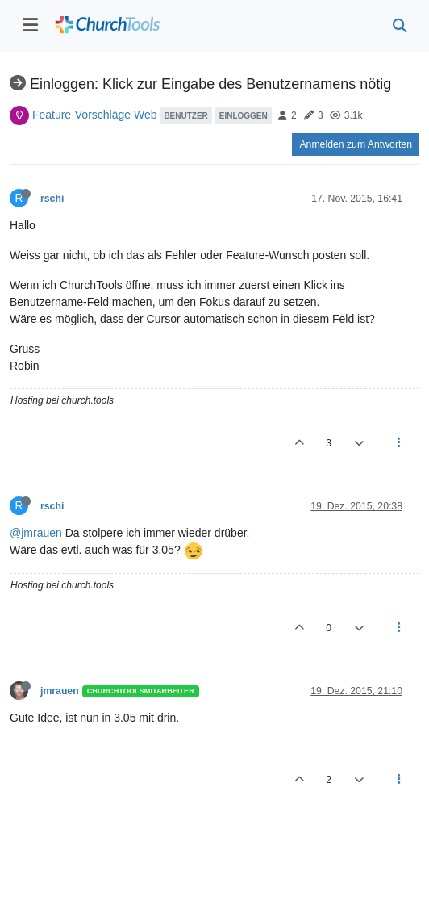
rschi (52, 198)
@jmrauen (36, 532)
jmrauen (59, 691)
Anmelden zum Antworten (355, 144)
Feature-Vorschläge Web (94, 114)
